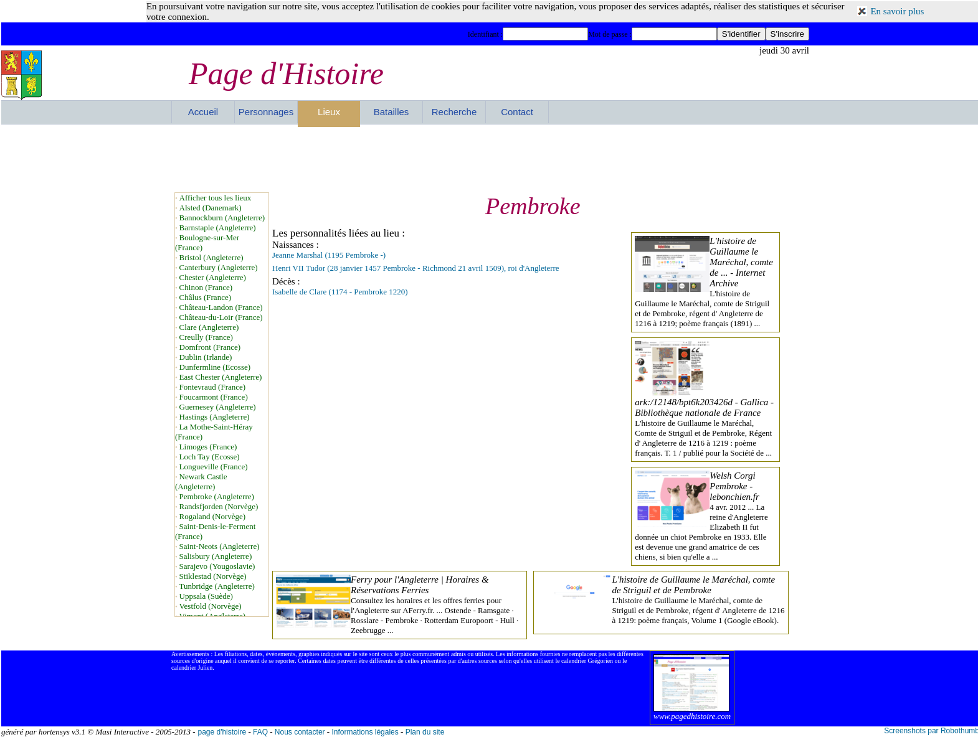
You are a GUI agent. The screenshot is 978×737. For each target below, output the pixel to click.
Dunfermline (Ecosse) (214, 367)
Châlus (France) (205, 297)
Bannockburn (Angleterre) (222, 217)
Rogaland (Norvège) (212, 516)
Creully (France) (206, 337)
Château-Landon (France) (221, 307)
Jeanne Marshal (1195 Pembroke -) (329, 255)
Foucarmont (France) (213, 396)
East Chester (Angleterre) (220, 377)
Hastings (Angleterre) (214, 416)
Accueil (203, 111)
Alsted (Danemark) (210, 207)
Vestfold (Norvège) (210, 606)
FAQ (260, 732)
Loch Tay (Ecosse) (209, 456)
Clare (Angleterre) (209, 327)
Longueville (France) (213, 466)
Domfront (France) (210, 347)
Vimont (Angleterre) (212, 616)
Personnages (266, 111)
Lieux (329, 111)
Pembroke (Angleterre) (216, 496)
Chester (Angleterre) (212, 277)
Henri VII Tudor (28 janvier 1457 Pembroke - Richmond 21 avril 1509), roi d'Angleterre (415, 268)
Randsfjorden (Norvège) (219, 506)
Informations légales (364, 732)
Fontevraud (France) (212, 387)
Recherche (454, 111)
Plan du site (425, 732)
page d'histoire (221, 732)
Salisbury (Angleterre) (215, 556)
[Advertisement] (490, 158)
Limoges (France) (208, 446)
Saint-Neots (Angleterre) (219, 546)
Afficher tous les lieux (215, 197)
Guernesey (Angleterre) (217, 406)
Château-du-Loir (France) (221, 317)
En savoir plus (897, 11)
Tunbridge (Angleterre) (217, 586)
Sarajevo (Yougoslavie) (217, 566)
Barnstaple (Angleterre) (217, 227)
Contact (517, 111)
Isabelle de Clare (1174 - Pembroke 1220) (340, 291)
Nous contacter (300, 732)
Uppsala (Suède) (206, 596)
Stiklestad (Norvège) (213, 576)
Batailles (391, 111)
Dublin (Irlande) (205, 357)
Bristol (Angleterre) (211, 257)
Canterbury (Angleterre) (218, 267)
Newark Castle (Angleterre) (201, 481)
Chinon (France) (206, 287)
